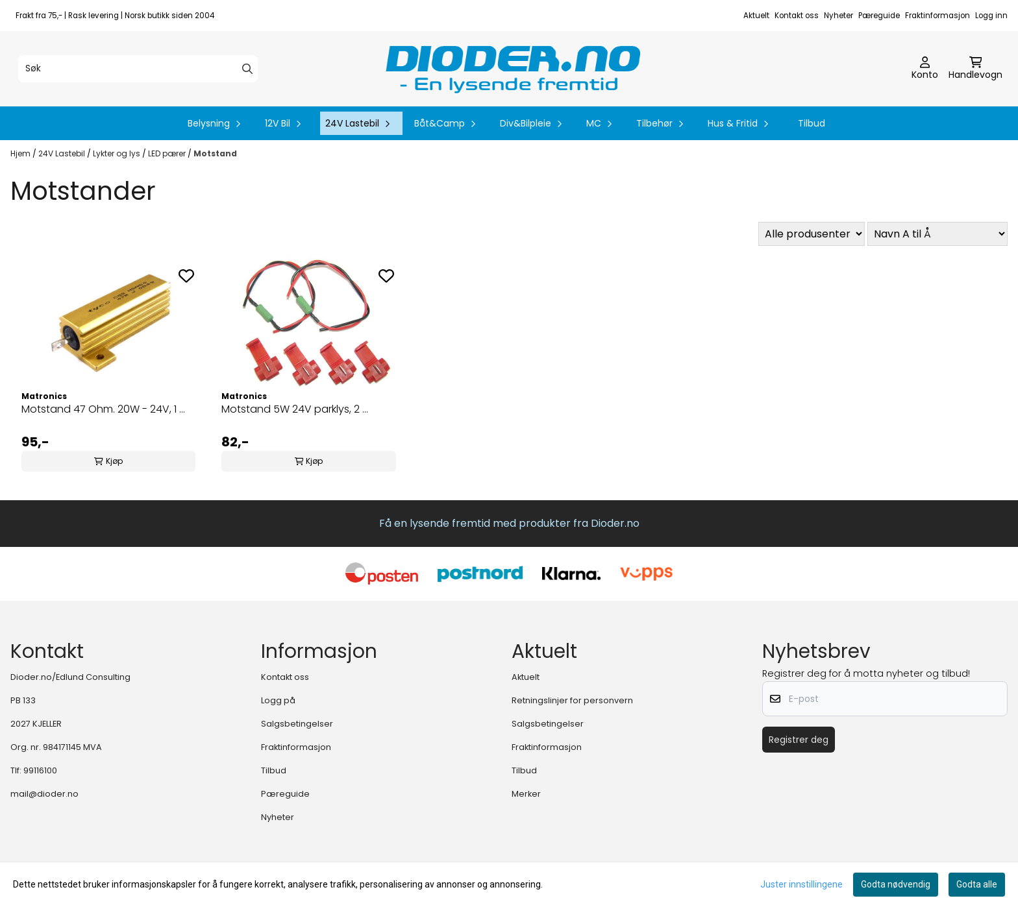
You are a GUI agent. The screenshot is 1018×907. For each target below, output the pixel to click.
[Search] (247, 69)
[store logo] (513, 69)
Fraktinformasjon (937, 15)
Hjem (21, 153)
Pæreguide (879, 15)
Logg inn (991, 15)
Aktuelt (756, 15)
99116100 (40, 770)
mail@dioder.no (44, 793)
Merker (526, 793)
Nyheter (838, 15)
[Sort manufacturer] (811, 234)
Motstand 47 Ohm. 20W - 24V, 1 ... (103, 409)
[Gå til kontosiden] (924, 68)
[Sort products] (937, 234)
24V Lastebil (62, 153)
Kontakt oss (797, 15)
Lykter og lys (117, 153)
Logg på (278, 700)
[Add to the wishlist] (186, 276)
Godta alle (976, 884)
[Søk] (138, 68)
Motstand (215, 153)
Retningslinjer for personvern (572, 700)
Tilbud (811, 123)
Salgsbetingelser (297, 723)
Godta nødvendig (895, 884)
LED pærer (168, 153)
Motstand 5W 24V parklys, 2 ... (294, 409)
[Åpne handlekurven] (975, 68)
